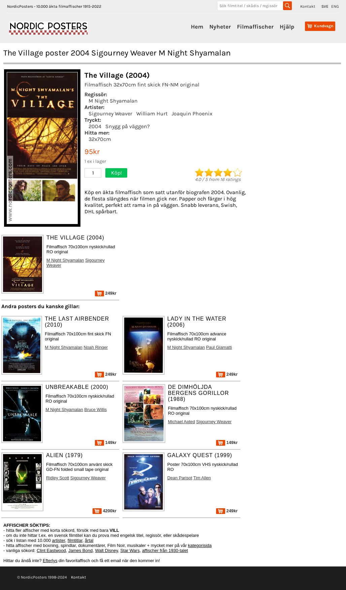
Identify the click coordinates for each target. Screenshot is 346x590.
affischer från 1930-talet (165, 550)
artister (58, 540)
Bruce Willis (95, 409)
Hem (197, 26)
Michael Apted (181, 421)
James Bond (80, 550)
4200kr (104, 510)
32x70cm (100, 139)
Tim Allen (202, 477)
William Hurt (152, 113)
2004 (95, 126)
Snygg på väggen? (127, 126)
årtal (89, 540)
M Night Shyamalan (113, 101)
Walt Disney (106, 550)
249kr (105, 293)
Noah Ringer (95, 347)
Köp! (116, 173)
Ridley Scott (57, 477)
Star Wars (130, 550)
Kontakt (307, 6)
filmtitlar (75, 540)
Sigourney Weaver (110, 113)
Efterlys (50, 560)
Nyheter (220, 26)
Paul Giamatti (219, 347)
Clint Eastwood (51, 550)
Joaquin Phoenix (192, 113)
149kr (105, 442)
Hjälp (287, 26)
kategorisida (200, 545)
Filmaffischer (255, 26)
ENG (335, 6)
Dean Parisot (179, 477)
